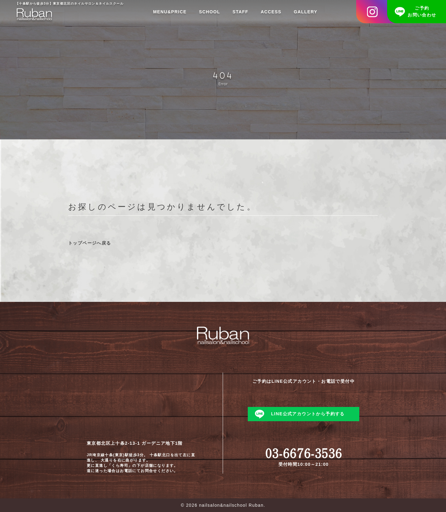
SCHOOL (209, 11)
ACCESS (271, 11)
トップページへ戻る (89, 243)
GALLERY (305, 11)
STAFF (240, 11)
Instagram (376, 11)
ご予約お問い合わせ (422, 11)
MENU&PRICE (169, 11)
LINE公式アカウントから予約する (308, 413)
